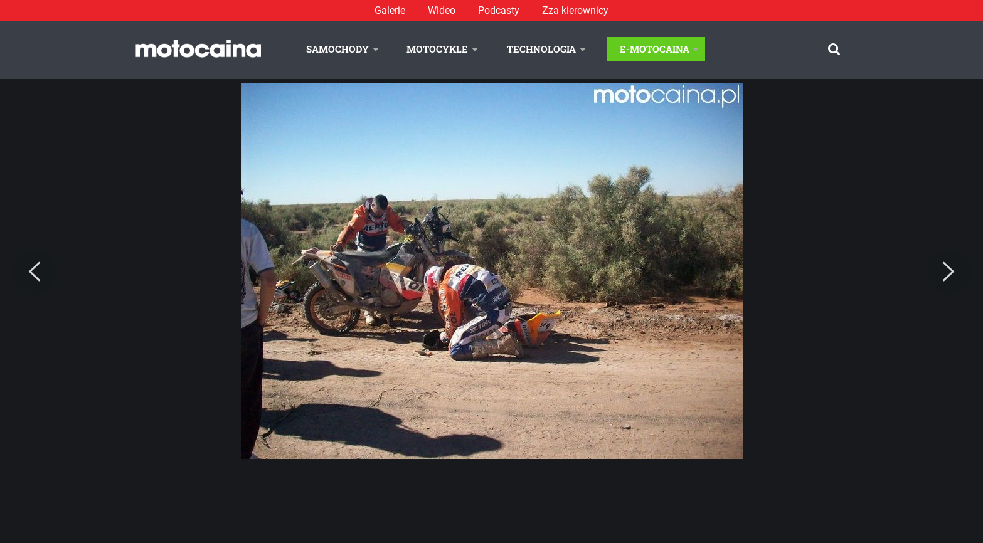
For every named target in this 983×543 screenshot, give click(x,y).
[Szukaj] (834, 49)
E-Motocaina (654, 49)
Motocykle (437, 49)
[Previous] (34, 272)
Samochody (337, 49)
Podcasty (498, 10)
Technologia (541, 49)
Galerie (390, 10)
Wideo (441, 10)
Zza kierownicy (575, 10)
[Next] (948, 272)
